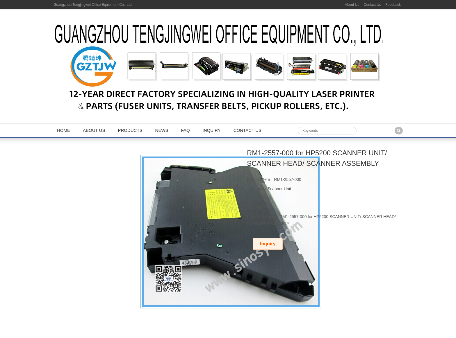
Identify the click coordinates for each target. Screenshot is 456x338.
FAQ (185, 130)
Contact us (247, 130)
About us (94, 130)
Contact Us (372, 5)
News (161, 130)
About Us (352, 5)
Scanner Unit (279, 188)
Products (130, 130)
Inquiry (212, 130)
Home (63, 130)
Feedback (393, 5)
